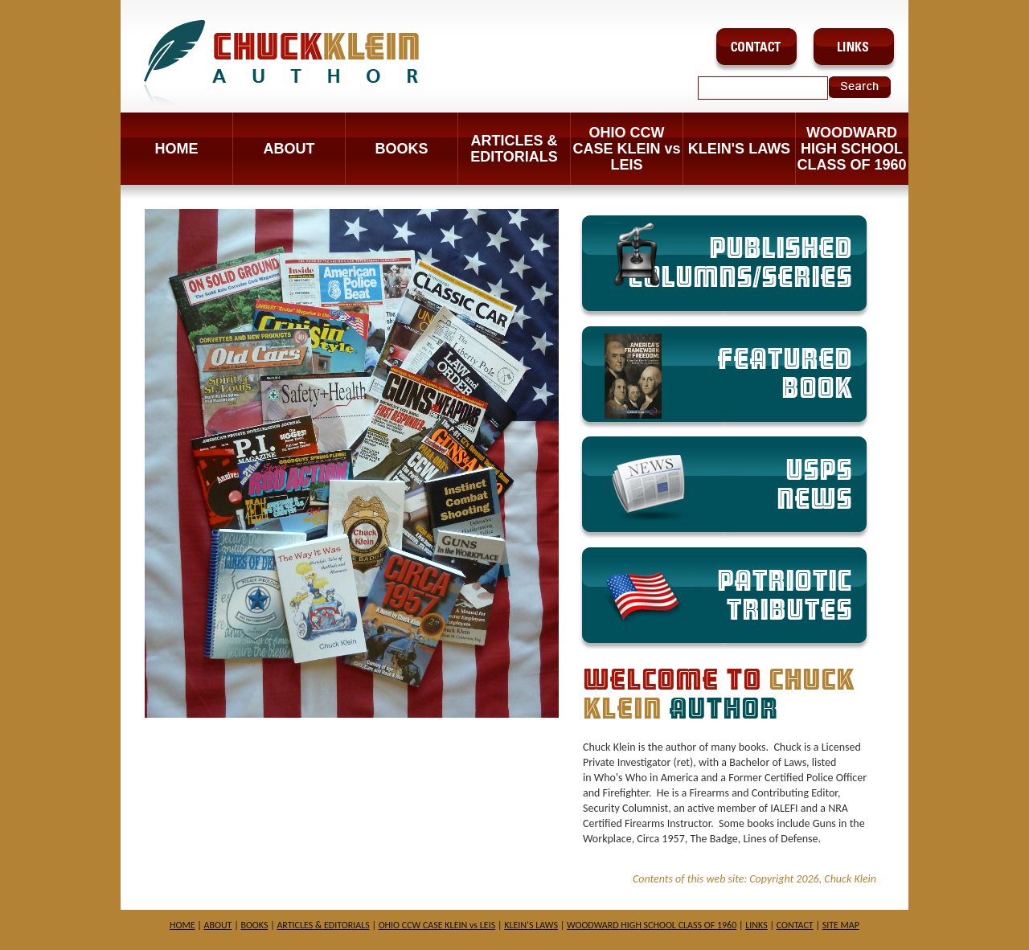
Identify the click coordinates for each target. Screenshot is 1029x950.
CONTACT (795, 925)
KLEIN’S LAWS (531, 925)
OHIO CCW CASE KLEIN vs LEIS (626, 149)
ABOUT (289, 149)
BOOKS (401, 149)
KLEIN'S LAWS (739, 149)
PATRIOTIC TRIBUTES (784, 595)
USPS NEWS (814, 485)
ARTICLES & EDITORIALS (514, 149)
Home (177, 149)
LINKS (756, 925)
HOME (182, 925)
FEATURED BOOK (728, 376)
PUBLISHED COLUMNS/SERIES (728, 257)
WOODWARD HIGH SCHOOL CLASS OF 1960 (851, 149)
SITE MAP (840, 925)
